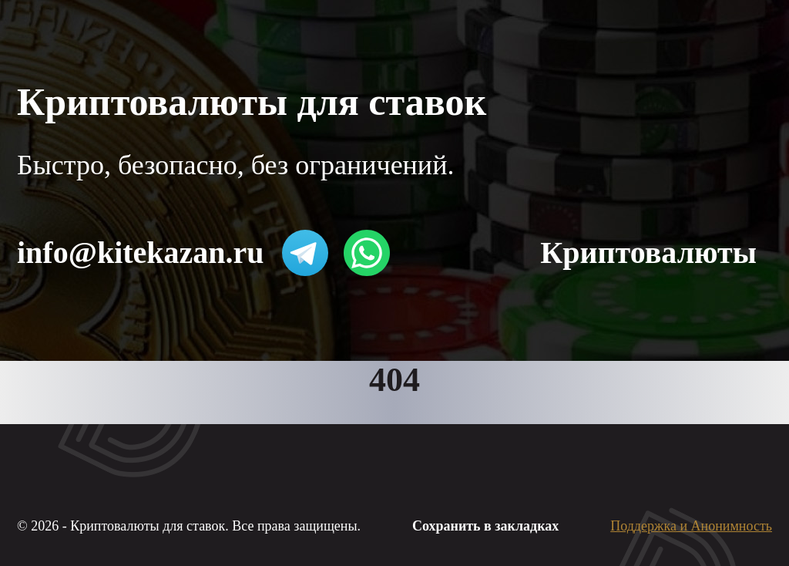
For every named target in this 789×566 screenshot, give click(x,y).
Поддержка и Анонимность (691, 526)
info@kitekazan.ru (140, 252)
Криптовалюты (648, 252)
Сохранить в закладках (485, 526)
